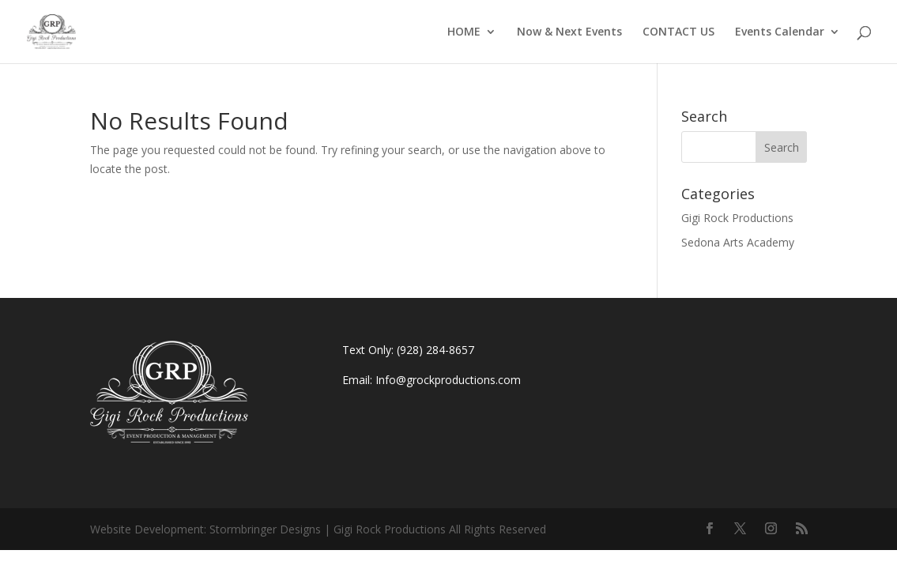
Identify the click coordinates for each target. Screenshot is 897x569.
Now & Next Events (569, 32)
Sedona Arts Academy (737, 242)
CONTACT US (678, 32)
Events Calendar (779, 32)
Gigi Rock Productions (737, 217)
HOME (464, 32)
